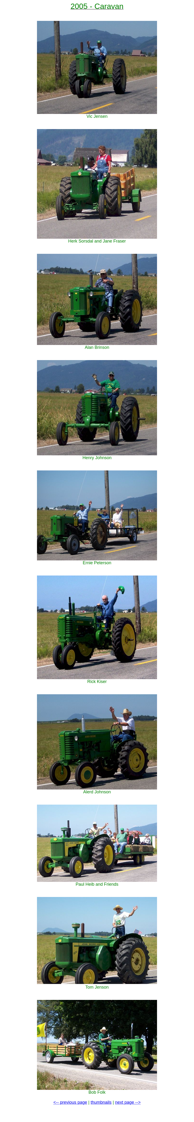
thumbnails (101, 1102)
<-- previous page (70, 1102)
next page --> (128, 1102)
